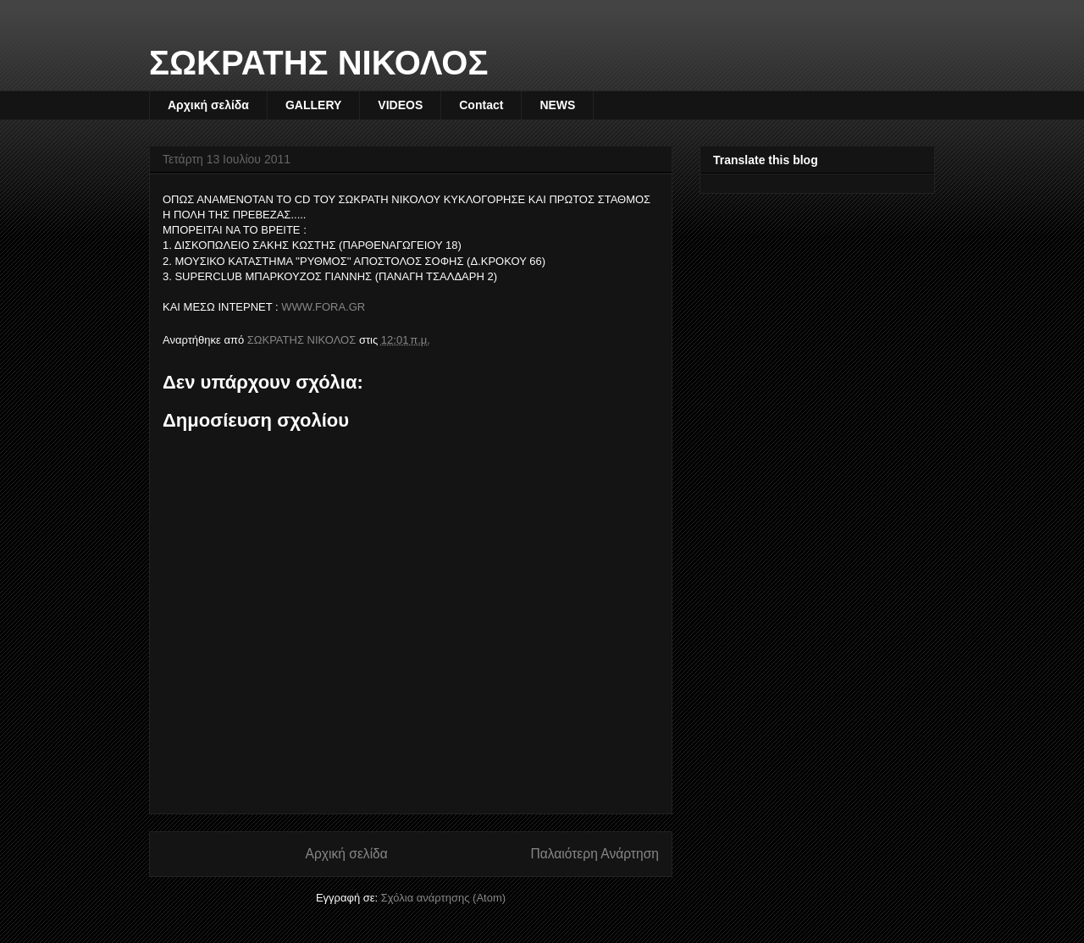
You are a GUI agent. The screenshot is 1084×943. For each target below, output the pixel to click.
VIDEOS (400, 105)
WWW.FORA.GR (323, 307)
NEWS (557, 105)
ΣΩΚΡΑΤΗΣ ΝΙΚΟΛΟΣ (319, 62)
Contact (481, 105)
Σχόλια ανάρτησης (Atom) (443, 897)
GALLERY (313, 105)
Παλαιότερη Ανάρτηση (594, 853)
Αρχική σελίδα (208, 105)
